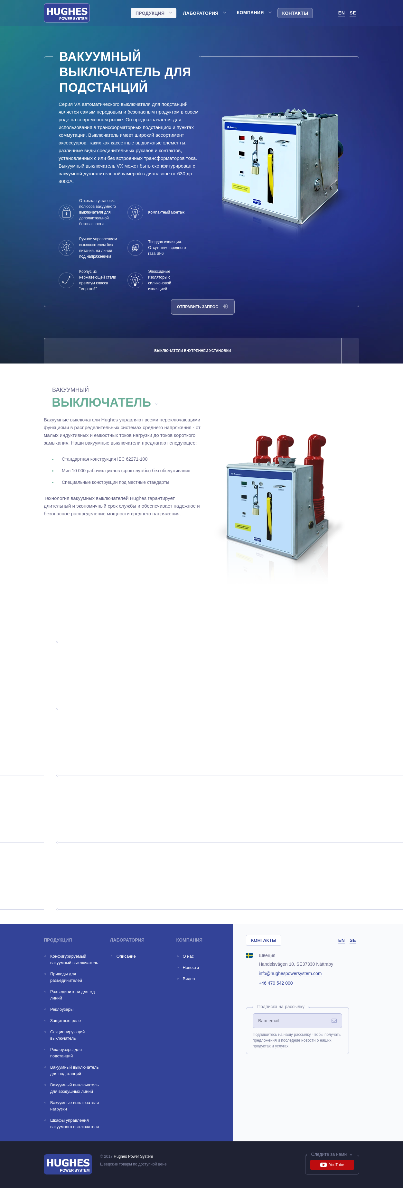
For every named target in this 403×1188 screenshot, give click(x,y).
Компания (250, 12)
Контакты (295, 13)
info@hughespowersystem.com (290, 973)
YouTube (332, 1165)
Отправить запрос (202, 306)
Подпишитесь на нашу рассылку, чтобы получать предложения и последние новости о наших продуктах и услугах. (297, 1040)
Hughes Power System (133, 1156)
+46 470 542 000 (276, 983)
